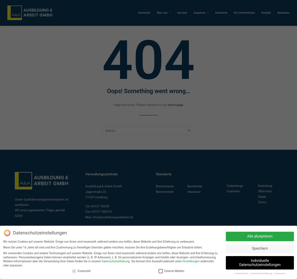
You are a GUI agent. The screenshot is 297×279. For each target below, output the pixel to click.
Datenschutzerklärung (116, 260)
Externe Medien (171, 270)
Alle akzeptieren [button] (260, 236)
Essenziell (81, 270)
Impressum (279, 273)
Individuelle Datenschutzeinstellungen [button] (259, 262)
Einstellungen (191, 260)
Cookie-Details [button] (242, 273)
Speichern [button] (260, 248)
